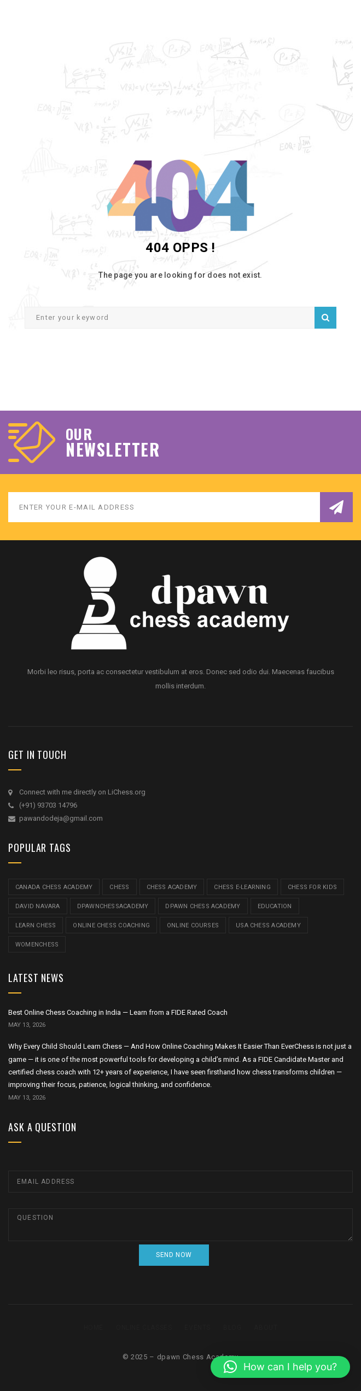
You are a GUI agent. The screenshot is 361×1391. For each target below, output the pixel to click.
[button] (280, 1367)
